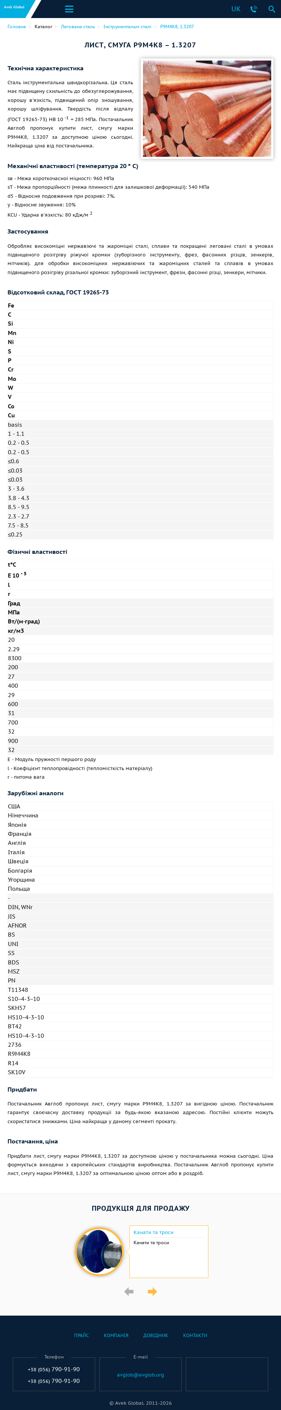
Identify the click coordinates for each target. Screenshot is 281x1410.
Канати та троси (153, 1233)
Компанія (116, 1335)
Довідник (155, 1335)
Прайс (81, 1335)
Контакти (195, 1335)
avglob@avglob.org (140, 1375)
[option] (140, 1251)
